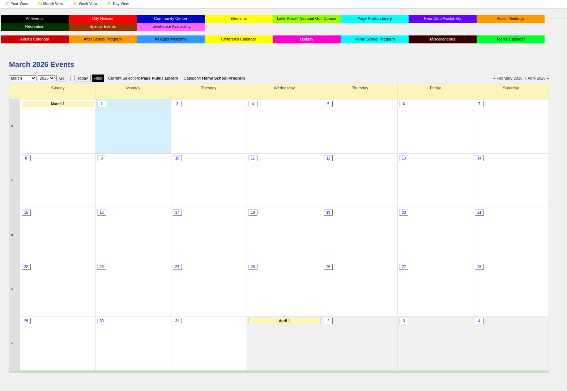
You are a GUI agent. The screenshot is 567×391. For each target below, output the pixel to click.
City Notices (103, 18)
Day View (121, 4)
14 (479, 158)
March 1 (58, 104)
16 (102, 212)
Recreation (34, 26)
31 (177, 321)
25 (253, 267)
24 (177, 267)
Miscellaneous (442, 39)
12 (328, 158)
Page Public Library (374, 18)
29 (26, 321)
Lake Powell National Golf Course (306, 18)
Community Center (170, 18)
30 (102, 321)
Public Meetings (510, 18)
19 (328, 212)
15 (26, 212)
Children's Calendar (238, 39)
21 (479, 212)
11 (253, 158)
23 (102, 267)
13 (404, 158)
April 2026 (537, 78)
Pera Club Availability (442, 18)
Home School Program (374, 39)
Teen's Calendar (510, 39)
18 (253, 212)
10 (177, 158)
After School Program (103, 39)
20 (404, 212)
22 (26, 267)
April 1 (284, 321)
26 (328, 267)
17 (177, 212)
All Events (35, 18)
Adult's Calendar (34, 39)
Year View (19, 4)
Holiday (307, 39)
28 (479, 267)
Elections (239, 18)
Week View (88, 4)
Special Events (103, 26)
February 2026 (509, 78)
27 (404, 267)
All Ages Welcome (171, 39)
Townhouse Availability (171, 26)
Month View (53, 4)
